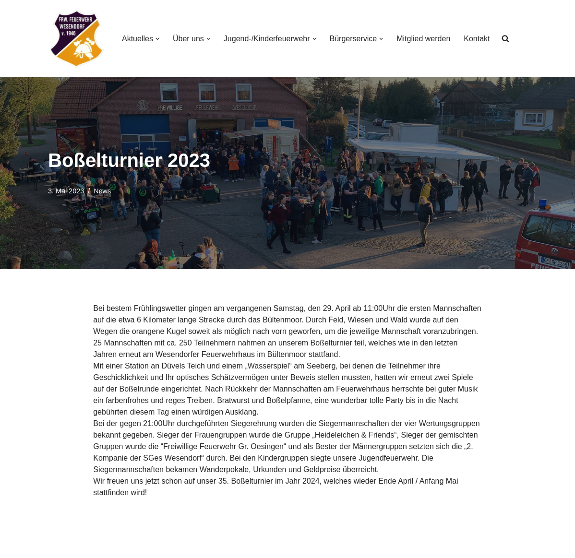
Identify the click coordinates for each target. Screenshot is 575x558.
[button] (157, 39)
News (102, 191)
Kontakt (477, 39)
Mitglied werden (423, 39)
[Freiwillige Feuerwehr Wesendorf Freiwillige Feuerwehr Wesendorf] (77, 39)
